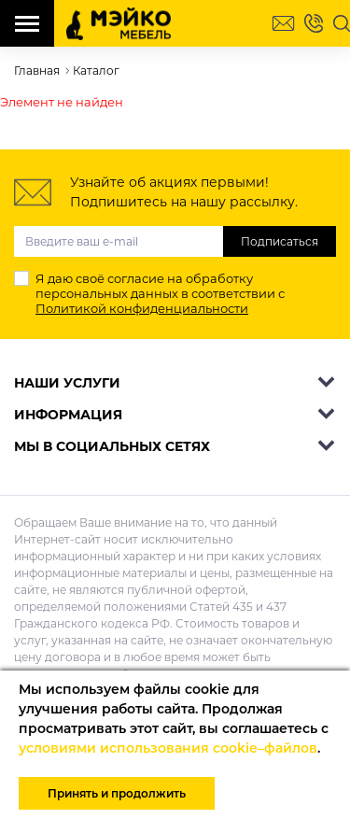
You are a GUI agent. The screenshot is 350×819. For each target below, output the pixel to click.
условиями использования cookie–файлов (168, 748)
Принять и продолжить (117, 793)
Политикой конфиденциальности (141, 308)
